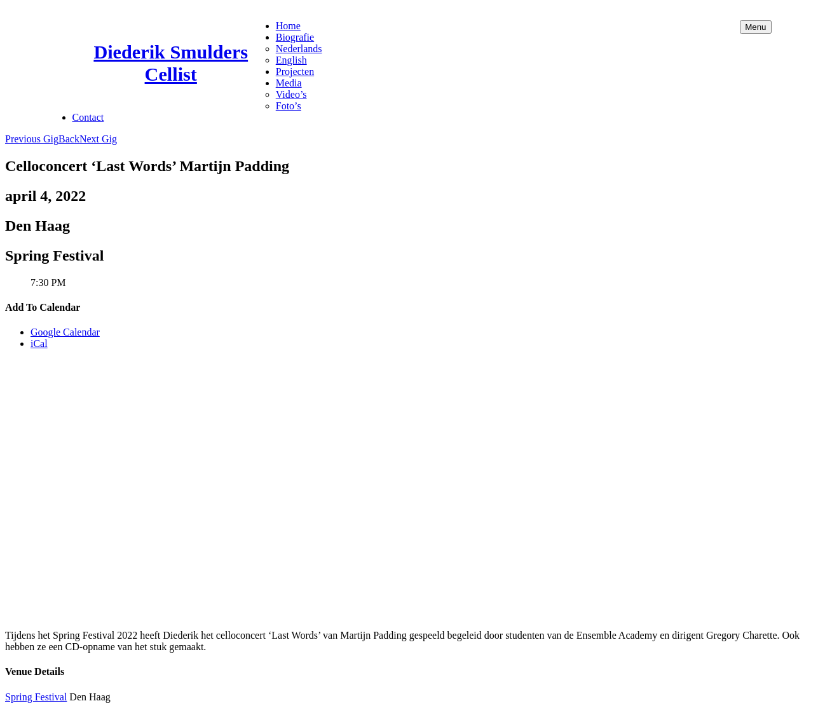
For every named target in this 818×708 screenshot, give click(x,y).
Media (289, 83)
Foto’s (288, 105)
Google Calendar (65, 332)
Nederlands (299, 48)
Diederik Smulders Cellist (170, 63)
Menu (755, 27)
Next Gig (98, 138)
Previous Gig (31, 138)
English (291, 60)
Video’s (291, 94)
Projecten (295, 71)
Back (68, 138)
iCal (39, 343)
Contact (88, 117)
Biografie (295, 37)
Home (288, 25)
